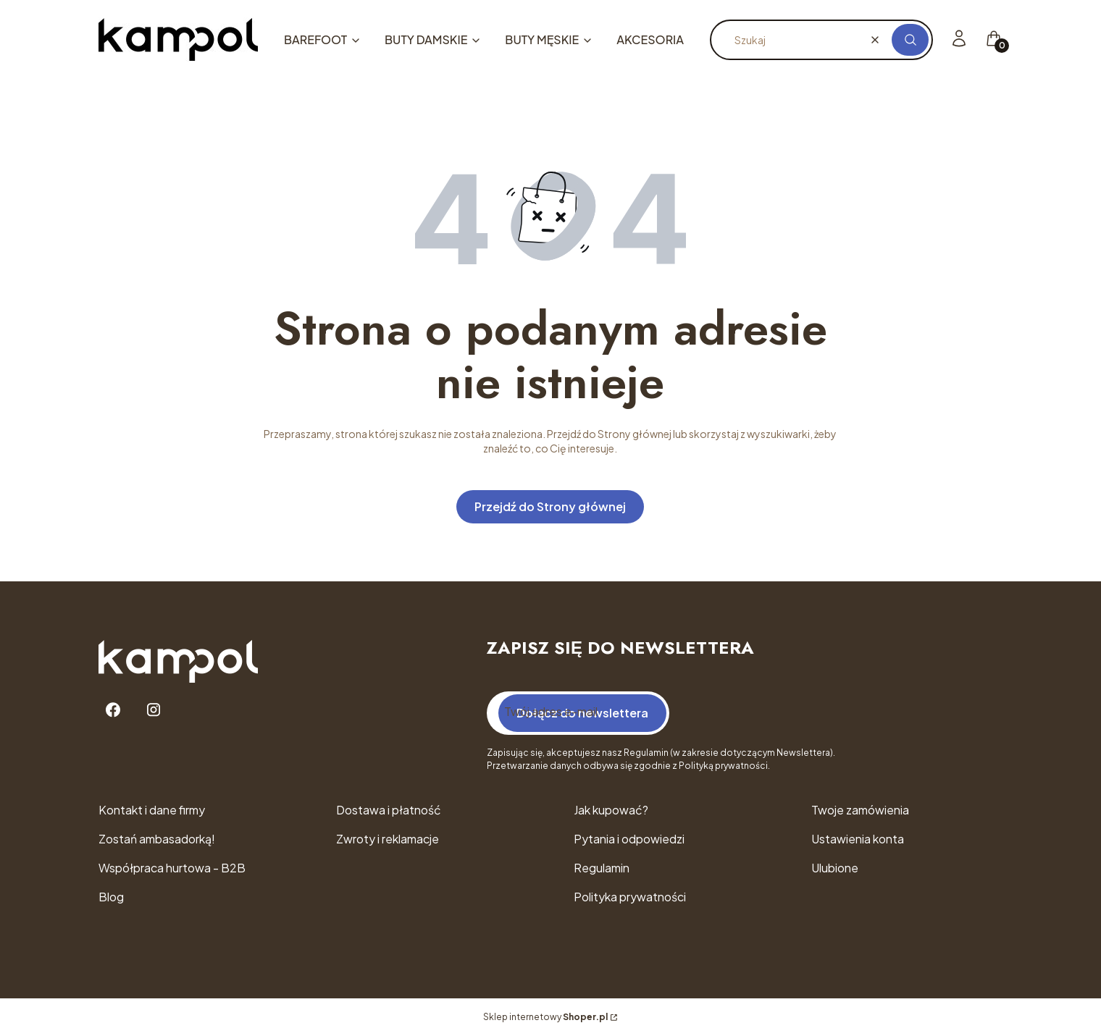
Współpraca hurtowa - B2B (172, 867)
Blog (111, 896)
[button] (910, 40)
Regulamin (601, 867)
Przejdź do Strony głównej (550, 506)
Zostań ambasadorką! (157, 838)
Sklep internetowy (545, 1016)
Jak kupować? (611, 809)
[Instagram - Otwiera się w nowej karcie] (153, 710)
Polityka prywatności (630, 896)
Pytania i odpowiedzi (629, 838)
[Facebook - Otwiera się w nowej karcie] (113, 710)
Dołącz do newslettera (582, 712)
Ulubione (834, 867)
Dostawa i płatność (388, 809)
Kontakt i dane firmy (152, 809)
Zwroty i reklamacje (387, 838)
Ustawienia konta (857, 838)
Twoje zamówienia (860, 809)
